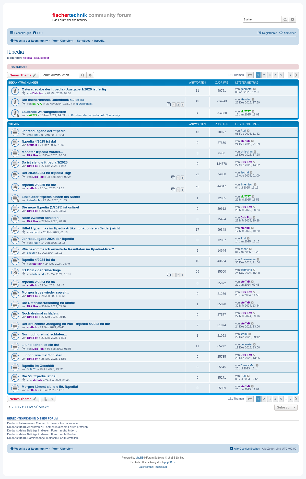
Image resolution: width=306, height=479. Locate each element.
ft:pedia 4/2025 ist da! (39, 141)
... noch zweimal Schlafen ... (44, 355)
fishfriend (38, 274)
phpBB (140, 457)
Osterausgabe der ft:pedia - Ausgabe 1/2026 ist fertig (64, 89)
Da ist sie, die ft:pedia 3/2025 (45, 162)
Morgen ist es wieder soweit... (45, 292)
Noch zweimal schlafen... (41, 218)
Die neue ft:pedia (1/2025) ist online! (50, 207)
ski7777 (37, 103)
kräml (244, 333)
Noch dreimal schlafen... (41, 313)
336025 (32, 369)
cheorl (36, 232)
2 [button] (264, 75)
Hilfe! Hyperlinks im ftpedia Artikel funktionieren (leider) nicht (71, 228)
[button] (250, 75)
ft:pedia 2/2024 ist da (38, 282)
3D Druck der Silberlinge (41, 270)
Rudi (35, 134)
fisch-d (245, 172)
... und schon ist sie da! (40, 345)
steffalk (32, 144)
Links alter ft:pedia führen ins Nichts (51, 197)
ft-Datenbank (84, 103)
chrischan (247, 151)
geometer (246, 88)
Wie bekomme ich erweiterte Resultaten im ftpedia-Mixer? (68, 249)
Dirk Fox (38, 93)
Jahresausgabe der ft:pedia (44, 131)
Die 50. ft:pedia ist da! (39, 376)
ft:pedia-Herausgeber (36, 57)
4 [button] (275, 75)
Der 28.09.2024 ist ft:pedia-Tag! (46, 173)
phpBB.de (169, 462)
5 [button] (281, 75)
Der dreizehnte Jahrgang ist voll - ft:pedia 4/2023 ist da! (66, 324)
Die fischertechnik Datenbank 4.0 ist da (53, 100)
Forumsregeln (18, 66)
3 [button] (269, 75)
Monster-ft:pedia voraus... (42, 152)
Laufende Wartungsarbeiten (44, 112)
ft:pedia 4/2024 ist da (38, 260)
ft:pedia (15, 52)
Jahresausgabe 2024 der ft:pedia (48, 239)
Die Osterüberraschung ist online (48, 303)
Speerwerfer (248, 259)
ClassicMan (248, 365)
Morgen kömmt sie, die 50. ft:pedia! (50, 387)
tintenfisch (247, 184)
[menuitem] (37, 33)
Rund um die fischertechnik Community (95, 115)
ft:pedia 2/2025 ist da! (39, 185)
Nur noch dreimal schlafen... (44, 334)
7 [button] (290, 75)
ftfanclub (246, 99)
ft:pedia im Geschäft (38, 366)
